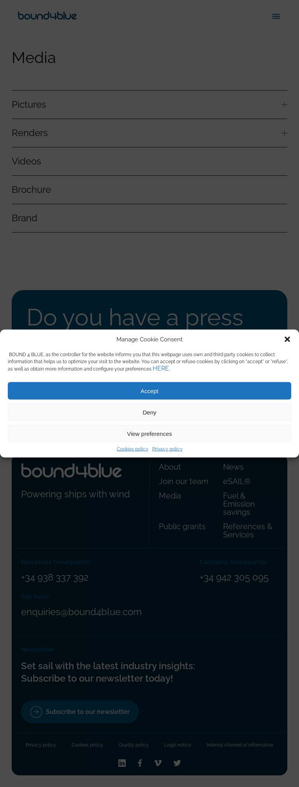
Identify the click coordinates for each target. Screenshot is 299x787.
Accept (149, 390)
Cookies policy (132, 449)
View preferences (149, 433)
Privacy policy (167, 449)
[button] (287, 339)
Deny (149, 412)
